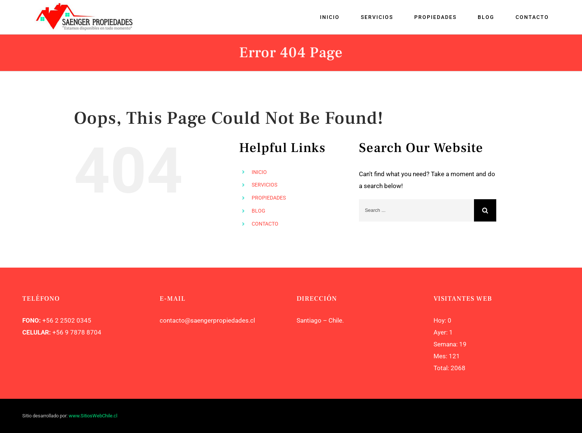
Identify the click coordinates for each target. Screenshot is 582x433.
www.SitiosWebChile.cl (93, 416)
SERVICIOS (264, 185)
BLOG (258, 211)
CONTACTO (265, 224)
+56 (57, 332)
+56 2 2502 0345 (66, 320)
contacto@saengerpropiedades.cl (207, 320)
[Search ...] (416, 210)
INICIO (259, 172)
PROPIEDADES (269, 198)
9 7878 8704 (82, 332)
